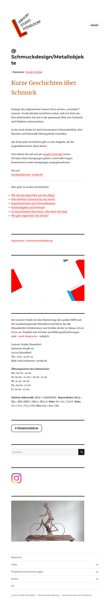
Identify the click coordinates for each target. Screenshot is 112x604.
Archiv (15, 578)
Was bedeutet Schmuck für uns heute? (33, 199)
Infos (14, 564)
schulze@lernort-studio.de (27, 174)
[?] (12, 586)
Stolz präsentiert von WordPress (77, 595)
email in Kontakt (53, 154)
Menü (95, 25)
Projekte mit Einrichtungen (27, 571)
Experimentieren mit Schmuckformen (33, 203)
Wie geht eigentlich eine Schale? (30, 215)
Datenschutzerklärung (40, 240)
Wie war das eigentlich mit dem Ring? (33, 195)
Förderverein (26, 428)
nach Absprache (28, 336)
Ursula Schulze (33, 72)
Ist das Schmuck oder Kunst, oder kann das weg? (39, 211)
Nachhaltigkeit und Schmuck (28, 207)
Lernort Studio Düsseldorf (23, 595)
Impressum (17, 240)
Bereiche (16, 557)
